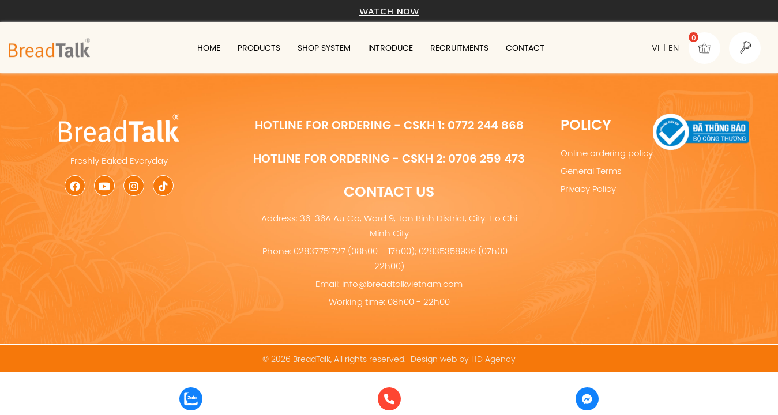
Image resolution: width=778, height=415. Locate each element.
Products (260, 48)
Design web (434, 359)
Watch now (389, 11)
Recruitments (498, 48)
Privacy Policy (588, 189)
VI (655, 48)
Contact (577, 48)
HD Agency (493, 359)
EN (673, 48)
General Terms (591, 171)
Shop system (338, 48)
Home (200, 48)
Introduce (416, 48)
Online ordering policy (607, 153)
